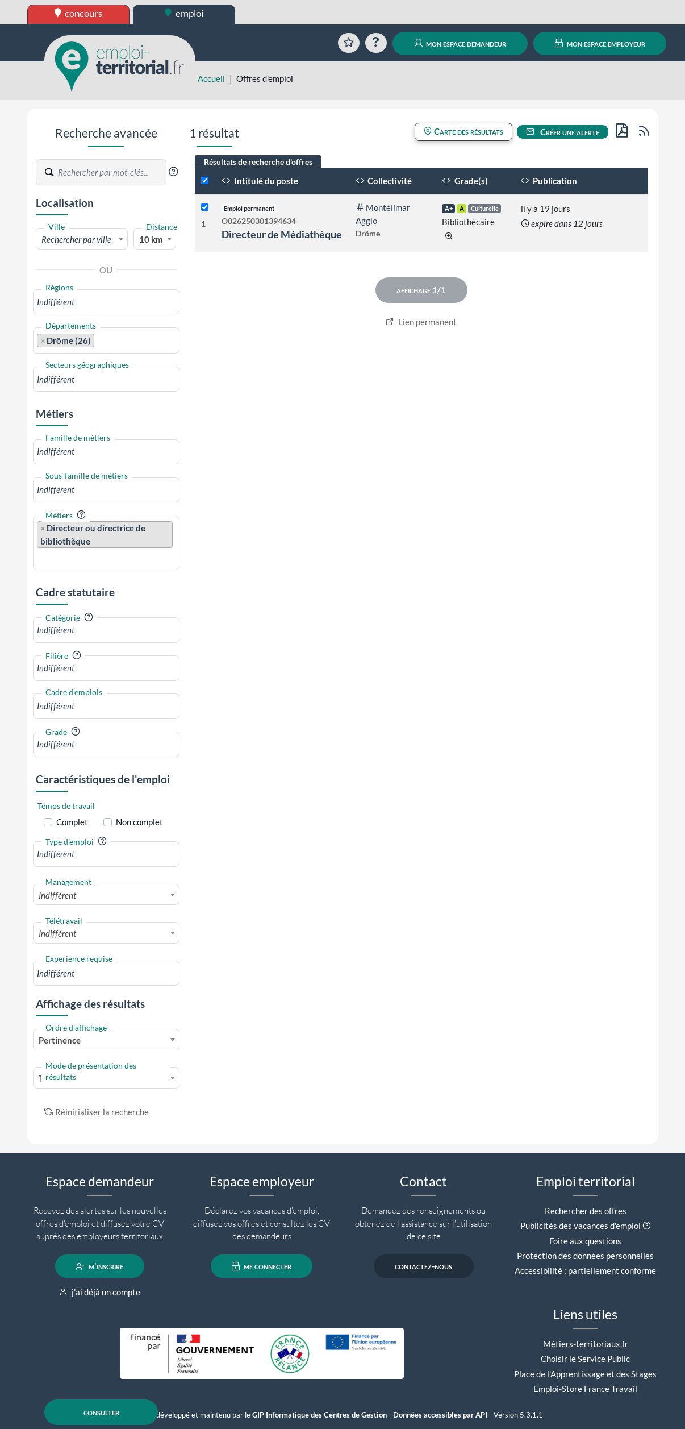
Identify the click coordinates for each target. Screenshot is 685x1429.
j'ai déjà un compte (99, 1292)
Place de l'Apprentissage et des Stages (585, 1374)
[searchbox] (106, 302)
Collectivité (384, 181)
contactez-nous (423, 1266)
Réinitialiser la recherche (96, 1112)
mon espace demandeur (460, 43)
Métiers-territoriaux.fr (585, 1344)
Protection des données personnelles (585, 1256)
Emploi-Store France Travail (585, 1389)
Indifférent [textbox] (57, 895)
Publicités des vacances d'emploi (580, 1225)
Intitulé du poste (260, 181)
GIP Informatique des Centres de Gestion (319, 1415)
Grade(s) (465, 181)
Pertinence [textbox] (60, 1040)
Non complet (139, 822)
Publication (548, 181)
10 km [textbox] (151, 239)
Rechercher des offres (585, 1211)
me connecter (261, 1266)
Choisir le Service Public (585, 1358)
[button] (173, 171)
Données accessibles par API (440, 1415)
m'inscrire (99, 1266)
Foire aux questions (585, 1241)
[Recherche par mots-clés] (111, 172)
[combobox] (81, 239)
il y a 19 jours (545, 208)
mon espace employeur (600, 43)
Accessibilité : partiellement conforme (585, 1270)
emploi (184, 13)
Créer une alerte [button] (563, 132)
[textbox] (82, 239)
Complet (72, 822)
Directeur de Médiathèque (282, 234)
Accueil (211, 78)
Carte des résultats (463, 131)
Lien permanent (421, 322)
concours (79, 13)
